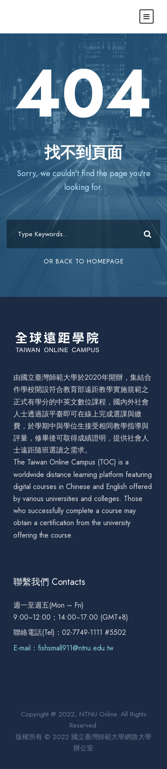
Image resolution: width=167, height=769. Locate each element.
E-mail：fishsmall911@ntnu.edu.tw (63, 648)
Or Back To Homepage (84, 261)
